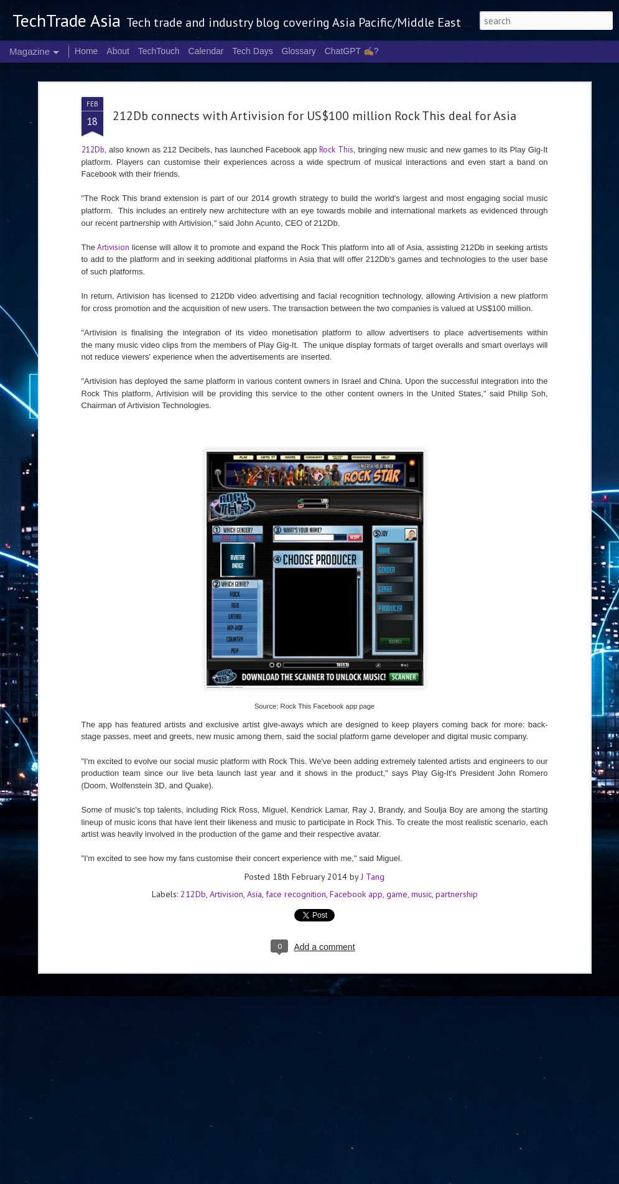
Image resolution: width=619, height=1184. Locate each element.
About (117, 51)
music (421, 688)
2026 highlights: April (236, 1029)
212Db (193, 688)
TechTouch (159, 51)
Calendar (206, 51)
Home (86, 51)
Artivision (226, 688)
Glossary (299, 51)
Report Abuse (508, 1176)
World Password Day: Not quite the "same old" (289, 791)
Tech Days (252, 51)
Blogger (474, 1176)
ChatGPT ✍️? (352, 51)
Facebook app (356, 688)
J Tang (372, 671)
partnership (456, 688)
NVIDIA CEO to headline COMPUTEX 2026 (141, 933)
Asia (254, 688)
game (396, 688)
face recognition (296, 688)
